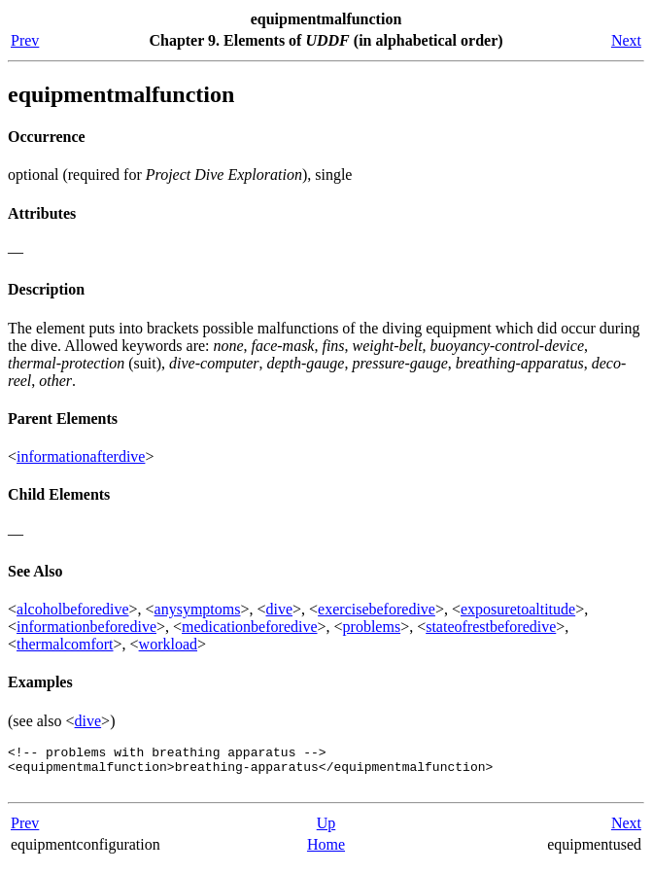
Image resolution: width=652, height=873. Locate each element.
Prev (25, 40)
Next (626, 40)
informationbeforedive (86, 626)
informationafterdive (81, 456)
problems (372, 626)
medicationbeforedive (250, 626)
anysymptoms (197, 609)
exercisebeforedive (376, 609)
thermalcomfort (65, 644)
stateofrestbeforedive (491, 626)
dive (279, 609)
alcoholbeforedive (73, 609)
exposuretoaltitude (518, 609)
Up (326, 831)
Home (326, 853)
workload (168, 644)
